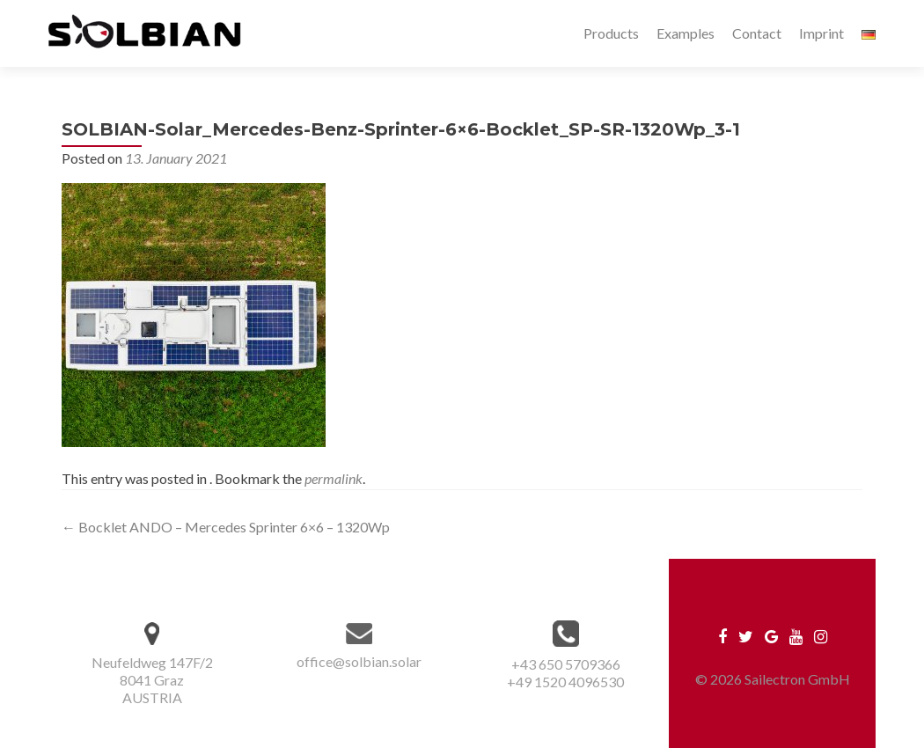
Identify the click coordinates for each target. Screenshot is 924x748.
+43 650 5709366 (565, 664)
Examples (685, 33)
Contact (756, 33)
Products (611, 33)
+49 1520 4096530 (565, 681)
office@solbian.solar (359, 661)
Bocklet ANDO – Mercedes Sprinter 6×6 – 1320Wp (226, 526)
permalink (333, 478)
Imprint (821, 33)
